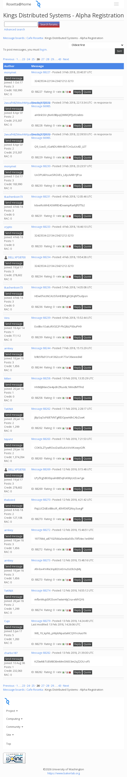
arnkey (8, 348)
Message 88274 (40, 590)
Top (8, 744)
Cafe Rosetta (35, 38)
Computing (14, 719)
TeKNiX (8, 409)
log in (43, 49)
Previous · (9, 59)
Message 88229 (40, 134)
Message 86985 (40, 106)
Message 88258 (40, 378)
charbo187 (11, 653)
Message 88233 (40, 227)
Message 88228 (40, 102)
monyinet (10, 72)
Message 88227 (40, 72)
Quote (87, 92)
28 (47, 59)
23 (23, 59)
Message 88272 (40, 530)
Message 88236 (40, 287)
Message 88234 (40, 257)
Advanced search (14, 29)
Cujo (7, 621)
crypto (8, 227)
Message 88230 (40, 166)
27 (42, 59)
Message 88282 (40, 653)
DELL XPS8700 (16, 257)
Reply (77, 92)
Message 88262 (40, 409)
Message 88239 (40, 318)
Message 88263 (40, 439)
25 (33, 59)
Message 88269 (40, 469)
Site (10, 735)
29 (52, 59)
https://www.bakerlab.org (63, 773)
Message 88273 (40, 560)
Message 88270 (40, 500)
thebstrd (9, 500)
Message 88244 (40, 348)
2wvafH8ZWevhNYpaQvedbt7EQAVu (27, 103)
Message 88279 (40, 621)
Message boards (14, 38)
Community (14, 727)
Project (12, 711)
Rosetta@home (18, 4)
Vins (7, 318)
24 (28, 59)
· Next (65, 59)
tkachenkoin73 (13, 197)
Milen (7, 378)
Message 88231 (40, 196)
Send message (13, 78)
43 (59, 59)
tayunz (8, 439)
